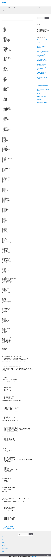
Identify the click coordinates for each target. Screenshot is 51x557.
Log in (3, 555)
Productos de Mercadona (41, 96)
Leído (39, 556)
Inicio (2, 7)
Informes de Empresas (9, 7)
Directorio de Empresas (18, 7)
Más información (34, 556)
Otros (3, 10)
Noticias (33, 7)
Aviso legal (3, 545)
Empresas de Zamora (6, 527)
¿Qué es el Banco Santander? (42, 102)
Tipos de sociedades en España (42, 85)
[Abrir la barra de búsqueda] (2, 13)
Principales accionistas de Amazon (43, 100)
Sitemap (3, 551)
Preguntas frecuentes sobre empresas (42, 7)
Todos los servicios (5, 535)
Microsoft (38, 93)
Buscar (47, 18)
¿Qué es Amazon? (40, 99)
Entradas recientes (27, 7)
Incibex (4, 2)
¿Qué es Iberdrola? (40, 103)
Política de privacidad (5, 548)
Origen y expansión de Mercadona (43, 97)
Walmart (38, 42)
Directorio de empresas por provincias (8, 526)
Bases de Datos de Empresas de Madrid (8, 528)
